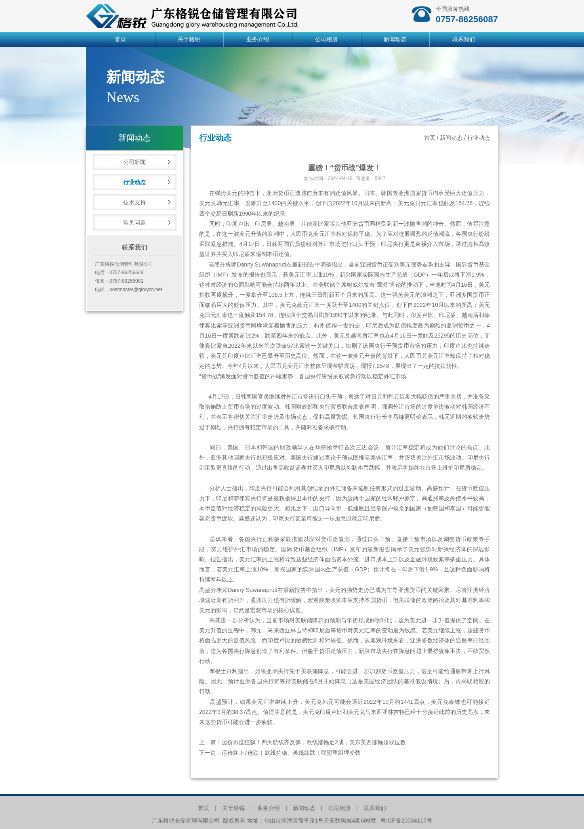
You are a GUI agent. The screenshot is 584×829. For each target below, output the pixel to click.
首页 (120, 39)
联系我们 (463, 39)
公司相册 (326, 39)
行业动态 (134, 182)
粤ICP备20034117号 (406, 820)
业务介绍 (257, 39)
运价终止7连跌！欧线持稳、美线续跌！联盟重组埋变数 (291, 752)
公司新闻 (134, 162)
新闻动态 (395, 39)
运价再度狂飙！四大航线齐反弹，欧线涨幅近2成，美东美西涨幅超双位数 (314, 742)
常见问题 (134, 222)
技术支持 (134, 202)
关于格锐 (189, 39)
